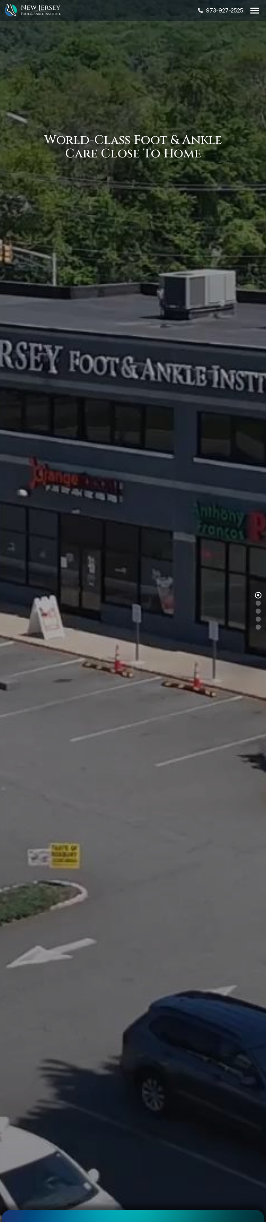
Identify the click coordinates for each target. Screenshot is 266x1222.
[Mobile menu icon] (254, 10)
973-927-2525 (220, 10)
